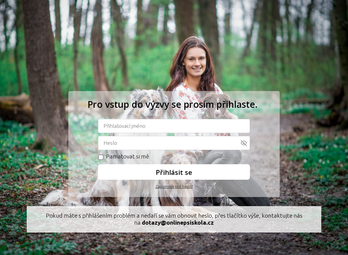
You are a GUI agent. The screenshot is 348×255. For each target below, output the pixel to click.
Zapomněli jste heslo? (174, 186)
